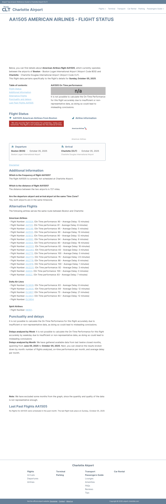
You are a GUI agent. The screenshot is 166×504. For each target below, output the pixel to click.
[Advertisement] (83, 45)
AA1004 (29, 221)
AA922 (29, 274)
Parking (141, 9)
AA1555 (29, 232)
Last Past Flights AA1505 (21, 102)
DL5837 (29, 296)
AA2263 (30, 249)
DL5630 (30, 288)
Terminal (111, 9)
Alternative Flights (18, 95)
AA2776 (29, 260)
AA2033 (30, 246)
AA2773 (29, 257)
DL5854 (29, 299)
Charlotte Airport (27, 9)
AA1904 (29, 242)
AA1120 (29, 225)
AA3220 (30, 267)
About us (69, 501)
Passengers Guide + (155, 9)
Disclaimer (53, 501)
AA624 (29, 271)
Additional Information (20, 92)
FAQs (87, 485)
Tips (87, 492)
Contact (62, 501)
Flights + (102, 9)
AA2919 (29, 264)
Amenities (90, 482)
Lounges (89, 478)
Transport (121, 9)
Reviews (89, 489)
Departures (32, 478)
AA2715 (29, 253)
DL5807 (29, 292)
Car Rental (131, 9)
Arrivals (31, 475)
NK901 (29, 310)
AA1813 (29, 235)
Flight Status (15, 88)
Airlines (30, 482)
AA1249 (29, 228)
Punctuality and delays (20, 99)
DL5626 (29, 285)
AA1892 (29, 239)
